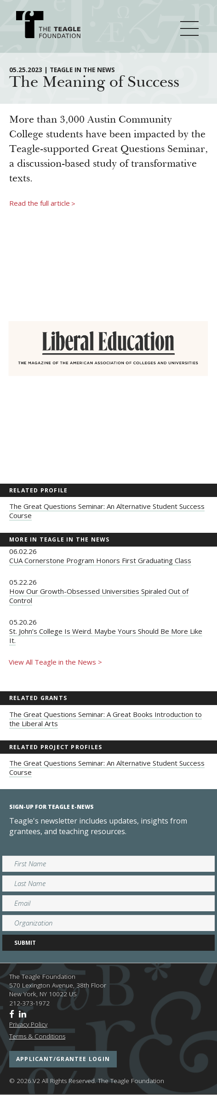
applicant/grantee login (63, 1059)
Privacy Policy (28, 1024)
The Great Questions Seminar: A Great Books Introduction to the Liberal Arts (105, 719)
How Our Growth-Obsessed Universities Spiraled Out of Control (98, 596)
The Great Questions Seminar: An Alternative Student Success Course (107, 511)
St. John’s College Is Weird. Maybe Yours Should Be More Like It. (105, 636)
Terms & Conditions (37, 1036)
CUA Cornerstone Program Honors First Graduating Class (100, 560)
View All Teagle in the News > (55, 661)
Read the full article (42, 203)
